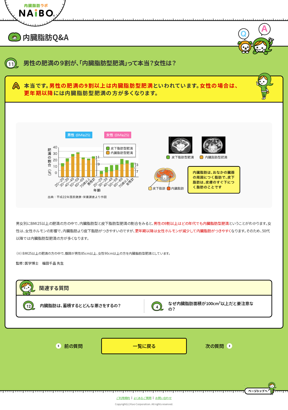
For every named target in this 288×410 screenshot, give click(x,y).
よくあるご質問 (142, 398)
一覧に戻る (144, 346)
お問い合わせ (163, 398)
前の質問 (73, 346)
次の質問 (214, 346)
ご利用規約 (123, 398)
